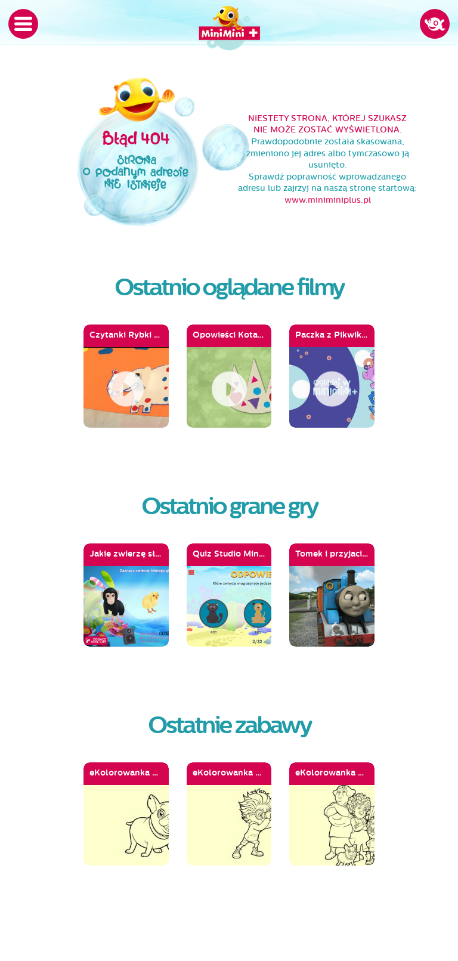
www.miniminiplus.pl (327, 200)
